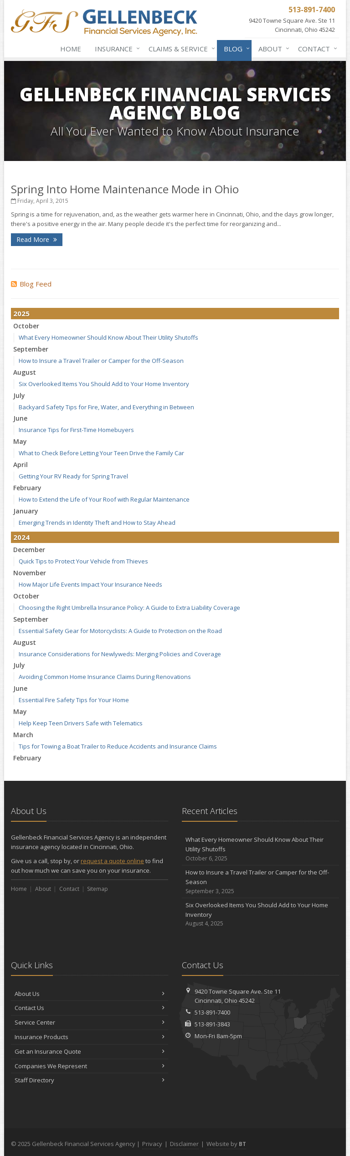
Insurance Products (90, 1037)
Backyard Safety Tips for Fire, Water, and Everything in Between (106, 407)
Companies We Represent (90, 1066)
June (20, 418)
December (29, 549)
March (23, 734)
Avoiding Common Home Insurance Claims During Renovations (105, 677)
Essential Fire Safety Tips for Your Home (74, 700)
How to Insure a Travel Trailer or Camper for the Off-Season (101, 361)
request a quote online (112, 861)
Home (70, 48)
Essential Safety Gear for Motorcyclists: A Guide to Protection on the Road (120, 631)
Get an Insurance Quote (90, 1051)
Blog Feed (31, 283)
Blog (235, 49)
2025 (21, 313)
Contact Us (90, 1008)
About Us (90, 994)
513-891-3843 (212, 1024)
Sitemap (97, 889)
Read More (36, 239)
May (20, 441)
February (27, 487)
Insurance (115, 49)
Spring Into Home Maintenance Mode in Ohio (125, 188)
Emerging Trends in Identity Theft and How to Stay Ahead (97, 522)
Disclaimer (184, 1144)
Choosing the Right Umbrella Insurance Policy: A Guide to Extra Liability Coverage (129, 607)
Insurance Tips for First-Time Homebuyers (76, 430)
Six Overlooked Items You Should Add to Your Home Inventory (104, 384)
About (272, 49)
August (24, 372)
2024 (21, 537)
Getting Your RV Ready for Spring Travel (73, 476)
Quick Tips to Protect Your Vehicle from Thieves (83, 561)
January (25, 511)
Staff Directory (90, 1080)
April (20, 464)
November (29, 572)
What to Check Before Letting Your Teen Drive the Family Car (101, 453)
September (30, 349)
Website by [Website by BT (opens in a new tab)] (226, 1144)
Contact (316, 49)
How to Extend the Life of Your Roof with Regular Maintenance (104, 499)
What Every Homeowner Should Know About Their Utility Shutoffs (108, 337)
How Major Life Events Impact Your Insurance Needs (90, 584)
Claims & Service (180, 49)
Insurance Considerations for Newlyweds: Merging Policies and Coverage (120, 654)
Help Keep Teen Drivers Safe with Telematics (81, 723)
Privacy (152, 1144)
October (26, 326)
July (19, 395)
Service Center (90, 1022)
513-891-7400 (212, 1012)
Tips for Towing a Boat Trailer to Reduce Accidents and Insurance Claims (118, 746)
